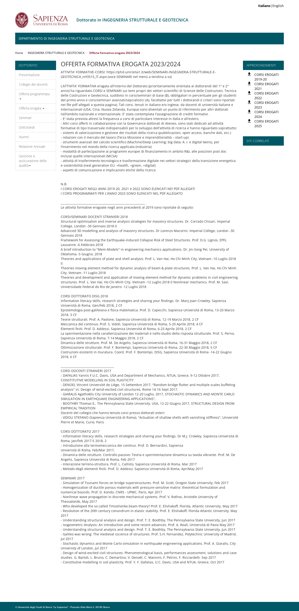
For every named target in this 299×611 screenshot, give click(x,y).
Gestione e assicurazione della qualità (32, 161)
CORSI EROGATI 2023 (266, 104)
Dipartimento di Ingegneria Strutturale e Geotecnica (66, 38)
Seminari (25, 118)
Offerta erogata (31, 108)
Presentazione (29, 75)
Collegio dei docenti (33, 84)
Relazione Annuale (32, 146)
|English (271, 6)
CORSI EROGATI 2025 (266, 123)
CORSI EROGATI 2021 (266, 86)
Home (19, 53)
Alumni (24, 137)
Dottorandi (27, 127)
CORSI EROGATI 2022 (266, 95)
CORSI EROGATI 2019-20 (266, 76)
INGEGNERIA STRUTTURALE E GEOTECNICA (56, 53)
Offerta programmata (34, 95)
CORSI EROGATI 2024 (266, 114)
